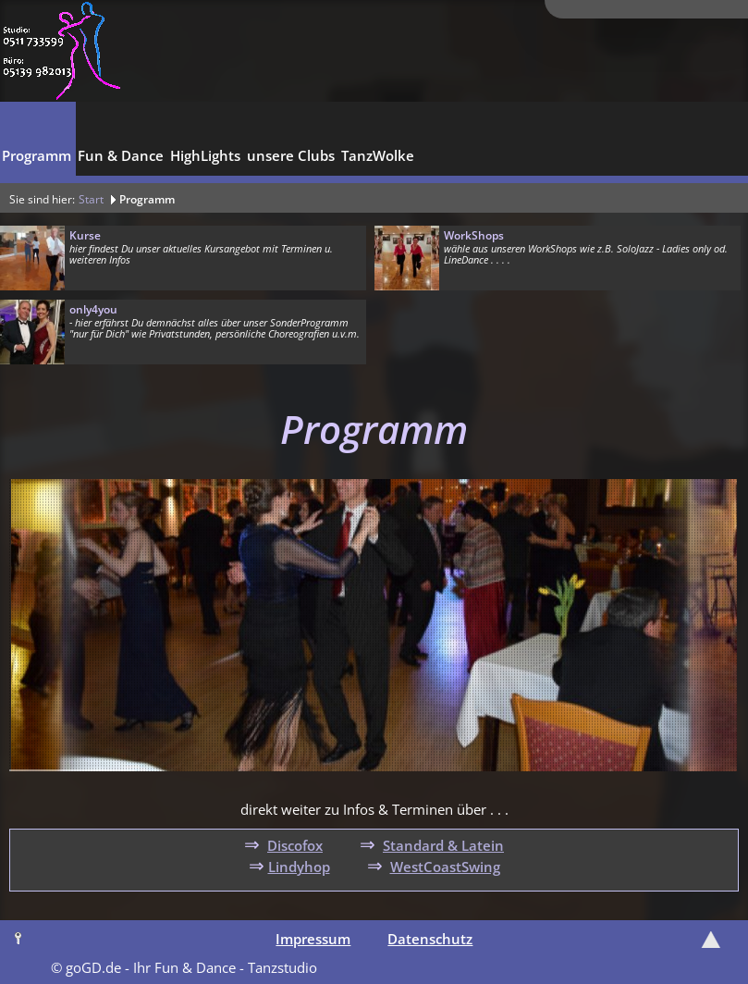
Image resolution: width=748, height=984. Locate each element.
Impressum (313, 938)
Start (91, 199)
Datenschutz (429, 938)
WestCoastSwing (445, 866)
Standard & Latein (443, 845)
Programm (147, 199)
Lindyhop (299, 866)
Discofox (295, 845)
